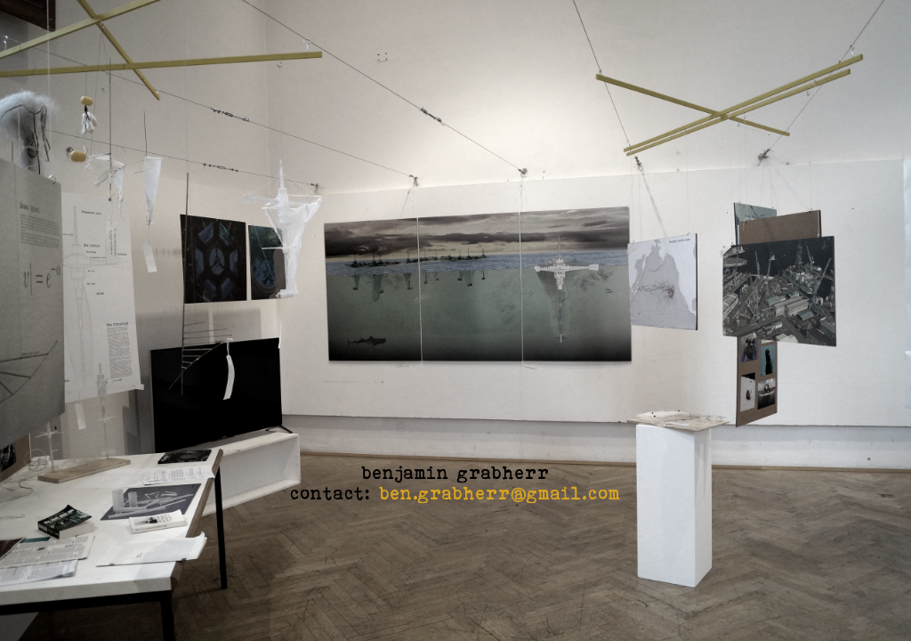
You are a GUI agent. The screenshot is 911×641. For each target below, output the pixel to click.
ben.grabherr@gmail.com (500, 493)
